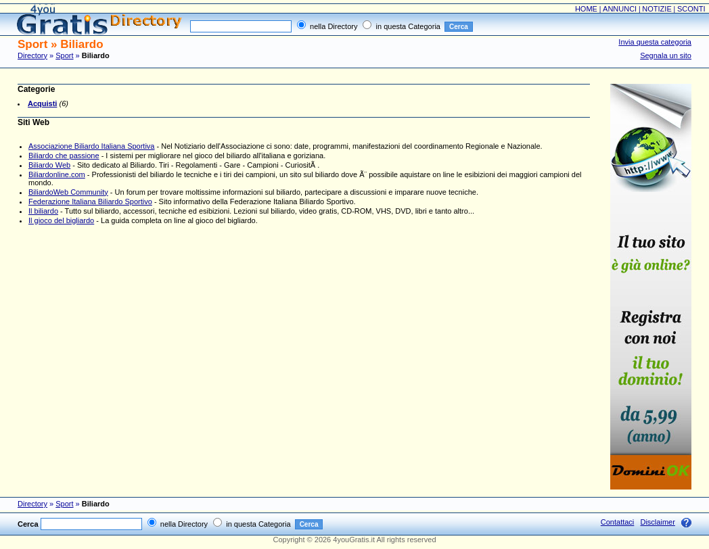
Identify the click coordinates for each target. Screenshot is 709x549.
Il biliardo (43, 211)
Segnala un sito (665, 55)
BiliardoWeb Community (68, 192)
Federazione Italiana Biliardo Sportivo (90, 201)
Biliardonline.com (56, 174)
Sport (64, 55)
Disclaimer (657, 522)
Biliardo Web (49, 165)
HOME (586, 9)
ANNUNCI (620, 9)
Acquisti (42, 103)
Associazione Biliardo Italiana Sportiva (91, 146)
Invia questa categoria (654, 42)
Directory (32, 55)
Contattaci (618, 522)
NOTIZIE (656, 9)
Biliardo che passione (63, 155)
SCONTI (691, 9)
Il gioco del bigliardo (61, 220)
